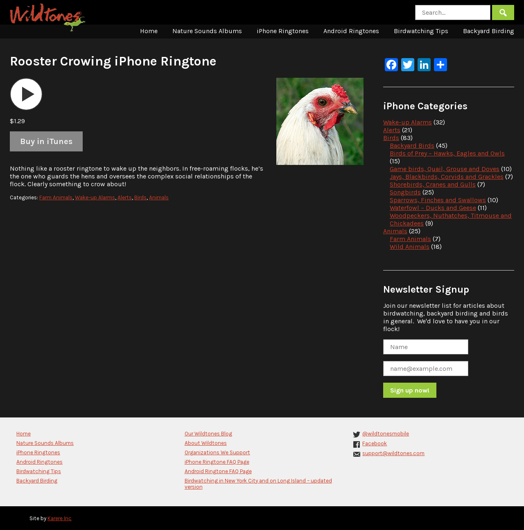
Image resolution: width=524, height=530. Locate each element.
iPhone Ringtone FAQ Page (217, 462)
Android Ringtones (351, 31)
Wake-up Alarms (95, 197)
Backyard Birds (412, 145)
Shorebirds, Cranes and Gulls (433, 184)
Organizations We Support (217, 452)
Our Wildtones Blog (208, 434)
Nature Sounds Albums (207, 31)
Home (149, 31)
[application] (26, 94)
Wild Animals (409, 246)
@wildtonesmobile (385, 434)
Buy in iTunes (46, 141)
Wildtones (49, 17)
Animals (159, 197)
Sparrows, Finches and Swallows (438, 200)
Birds (140, 197)
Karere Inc (59, 518)
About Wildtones (206, 443)
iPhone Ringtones (283, 31)
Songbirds (405, 192)
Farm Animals (55, 197)
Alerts (124, 197)
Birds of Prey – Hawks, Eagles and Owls (447, 153)
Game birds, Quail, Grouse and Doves (444, 169)
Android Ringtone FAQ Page (218, 471)
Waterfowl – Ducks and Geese (433, 208)
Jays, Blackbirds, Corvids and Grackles (447, 176)
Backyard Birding (488, 31)
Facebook (374, 443)
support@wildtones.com (393, 453)
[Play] (26, 94)
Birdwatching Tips (421, 31)
